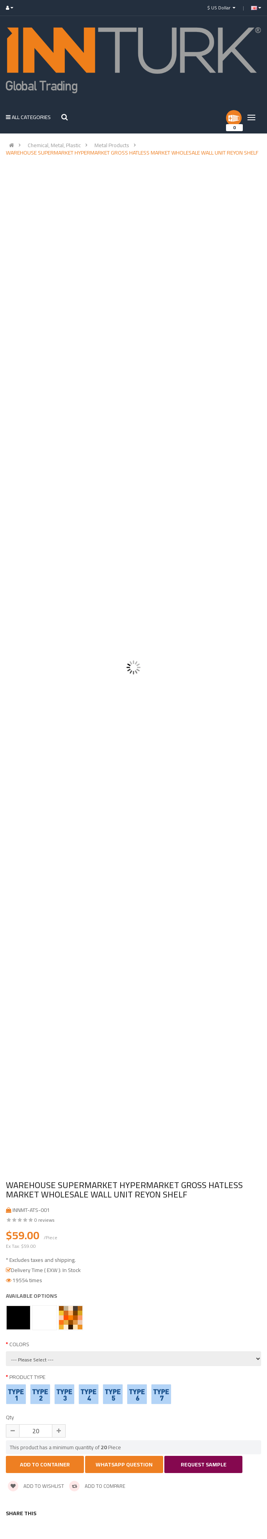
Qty (10, 1417)
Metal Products (111, 145)
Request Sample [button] (203, 1464)
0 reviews (44, 1219)
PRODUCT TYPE (27, 1377)
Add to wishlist (36, 1486)
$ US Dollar (221, 7)
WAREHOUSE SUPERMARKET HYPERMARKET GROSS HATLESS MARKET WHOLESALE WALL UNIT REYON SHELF (132, 152)
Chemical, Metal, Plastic (54, 145)
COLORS (19, 1344)
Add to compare (97, 1486)
